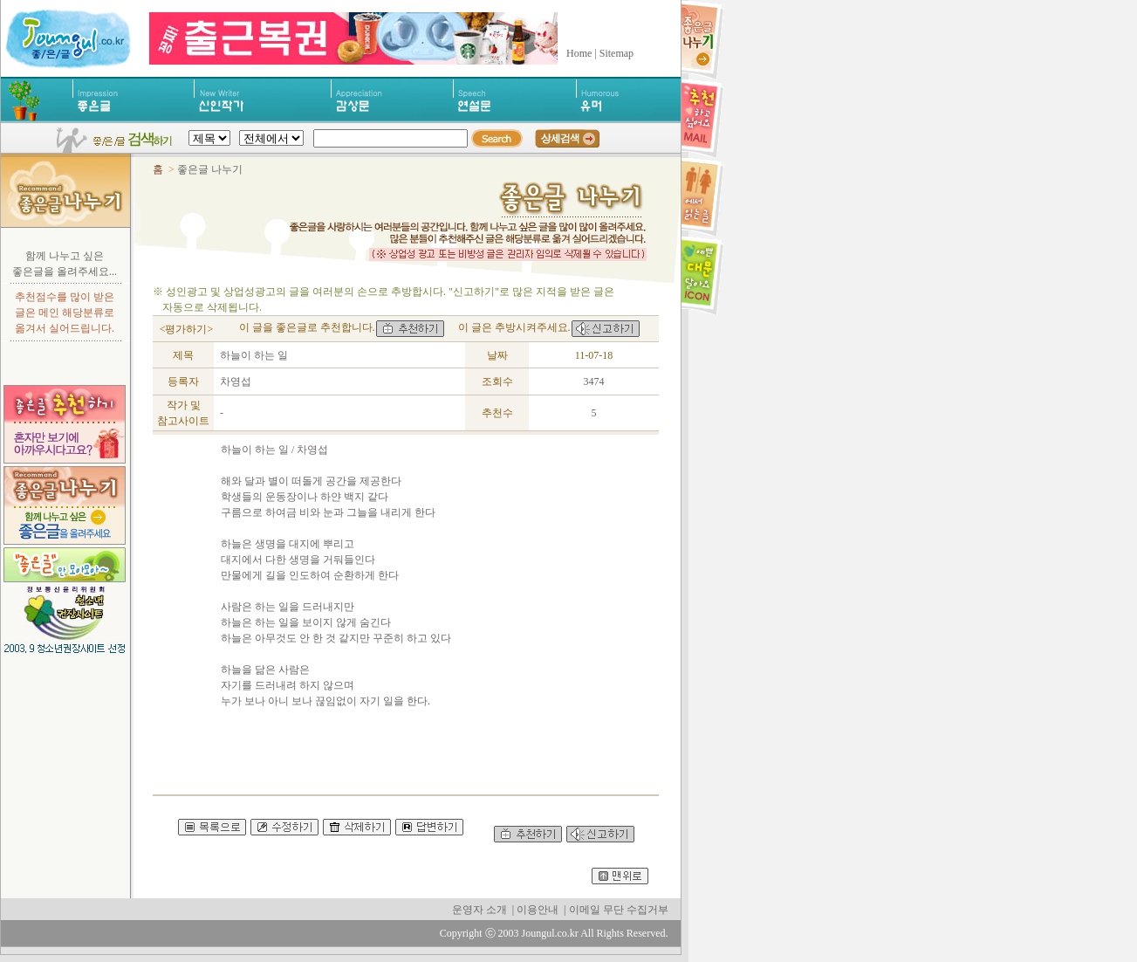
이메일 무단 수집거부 (618, 910)
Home (579, 53)
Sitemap (616, 53)
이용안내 (537, 910)
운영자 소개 (479, 910)
